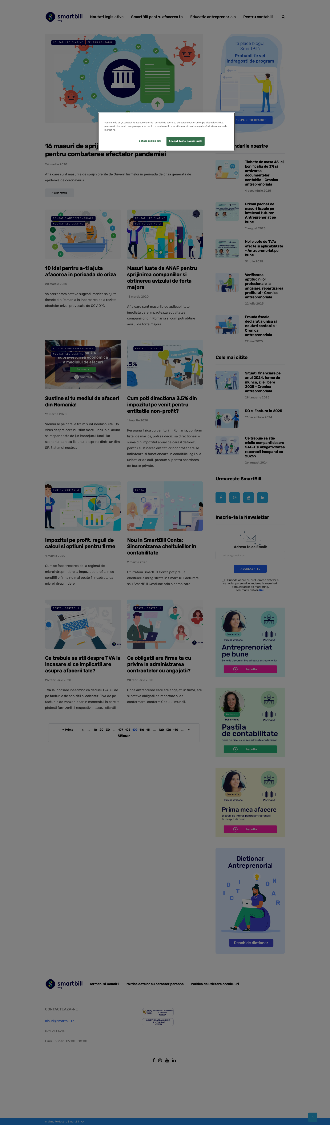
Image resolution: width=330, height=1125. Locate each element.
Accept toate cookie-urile (185, 141)
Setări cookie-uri (150, 140)
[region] (166, 131)
